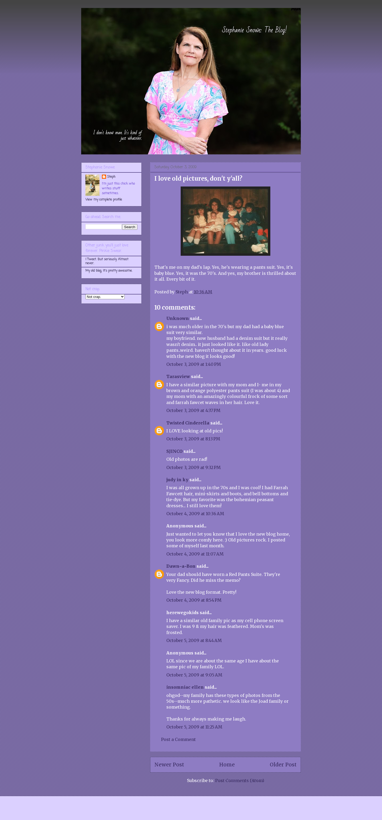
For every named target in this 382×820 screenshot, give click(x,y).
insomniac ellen (185, 687)
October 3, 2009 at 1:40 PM (193, 364)
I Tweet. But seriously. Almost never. (106, 261)
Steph (111, 177)
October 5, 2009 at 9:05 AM (194, 675)
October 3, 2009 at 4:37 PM (193, 410)
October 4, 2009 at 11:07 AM (195, 554)
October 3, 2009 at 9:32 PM (193, 467)
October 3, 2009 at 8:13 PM (193, 438)
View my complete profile (103, 199)
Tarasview (178, 376)
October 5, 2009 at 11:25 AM (194, 727)
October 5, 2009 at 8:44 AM (194, 640)
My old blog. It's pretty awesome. (108, 270)
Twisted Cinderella (187, 423)
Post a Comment (178, 739)
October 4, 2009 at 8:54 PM (194, 600)
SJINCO (174, 451)
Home (227, 764)
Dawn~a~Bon (181, 566)
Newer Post (169, 764)
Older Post (283, 764)
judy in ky (177, 479)
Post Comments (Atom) (239, 780)
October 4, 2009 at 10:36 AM (195, 513)
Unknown (177, 318)
